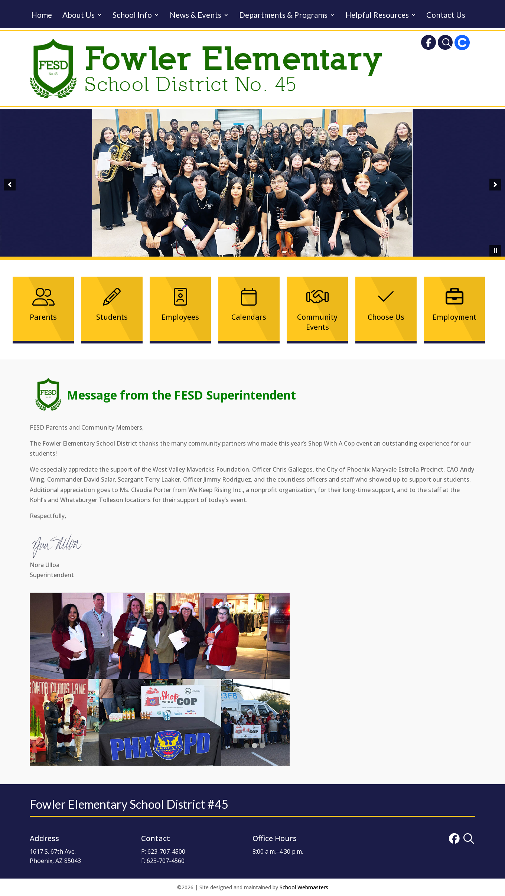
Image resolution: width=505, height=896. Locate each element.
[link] (428, 44)
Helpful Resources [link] (377, 15)
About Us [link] (78, 15)
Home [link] (41, 15)
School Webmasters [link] (304, 887)
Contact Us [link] (445, 15)
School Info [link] (132, 15)
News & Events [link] (195, 15)
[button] (10, 184)
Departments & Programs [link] (283, 15)
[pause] (495, 251)
